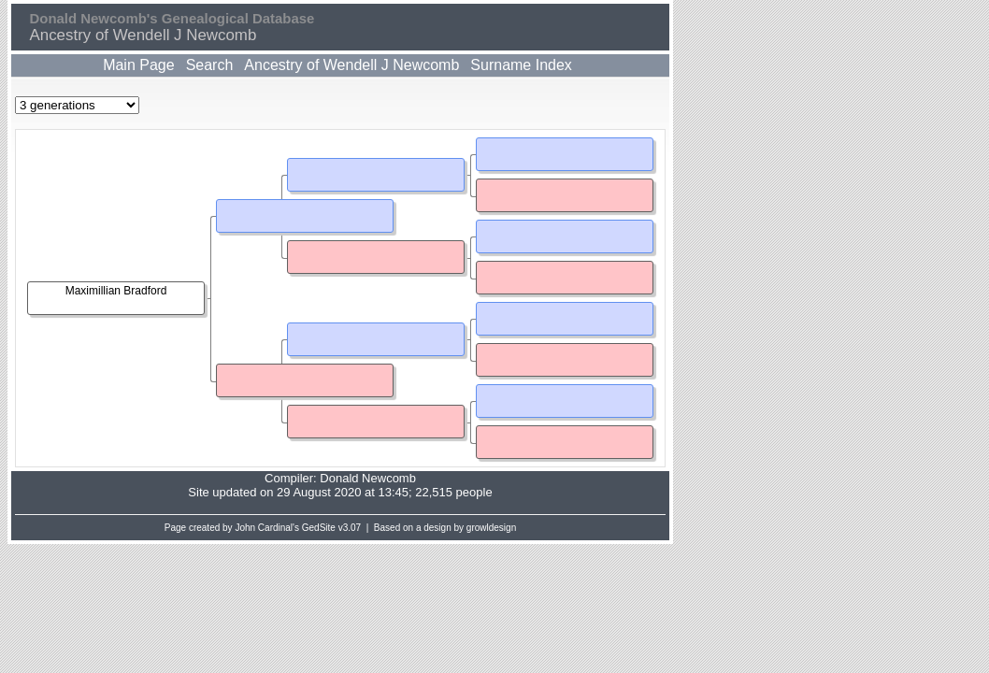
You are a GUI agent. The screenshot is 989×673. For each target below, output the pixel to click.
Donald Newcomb (368, 478)
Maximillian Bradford (116, 290)
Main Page (139, 65)
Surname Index (521, 65)
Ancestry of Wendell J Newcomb (351, 65)
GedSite (319, 528)
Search (210, 65)
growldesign (491, 528)
